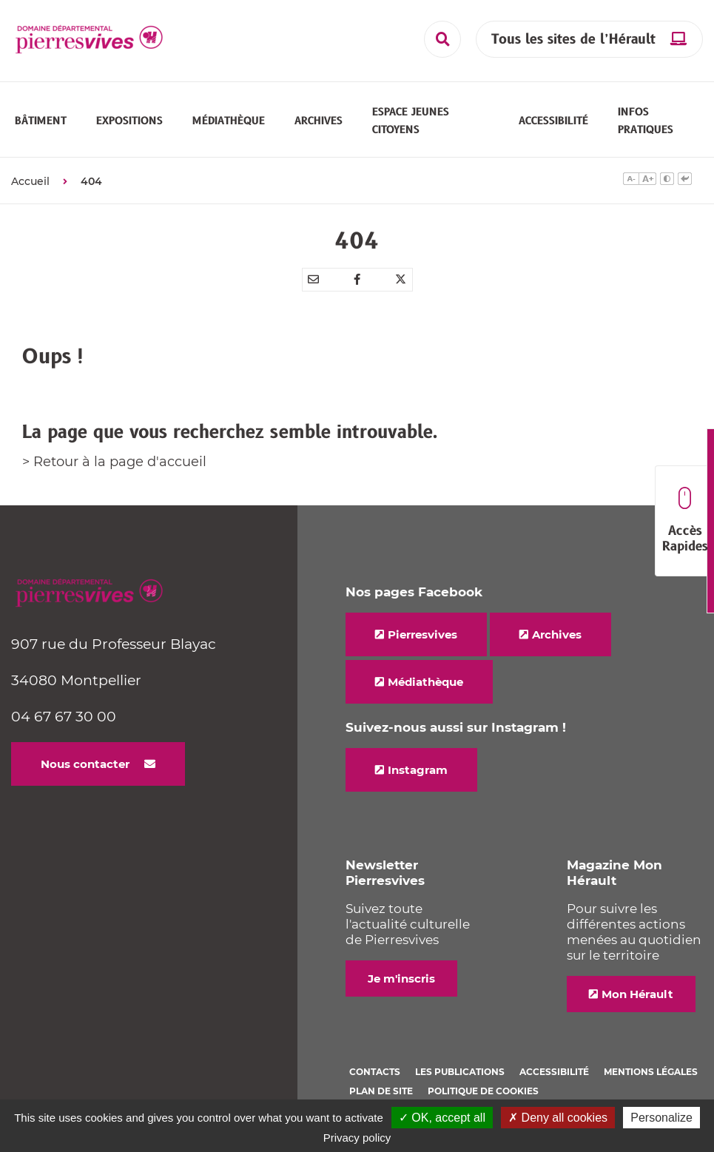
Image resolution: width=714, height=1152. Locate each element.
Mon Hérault (637, 994)
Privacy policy (357, 1137)
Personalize (661, 1117)
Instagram (418, 770)
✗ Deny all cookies (557, 1117)
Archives (557, 634)
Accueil (30, 181)
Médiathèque (425, 682)
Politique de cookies (483, 1091)
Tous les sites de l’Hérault (573, 39)
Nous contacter (85, 764)
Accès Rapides (685, 521)
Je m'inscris (401, 978)
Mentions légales (651, 1071)
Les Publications (460, 1071)
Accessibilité (554, 1071)
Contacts (374, 1071)
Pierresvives (422, 634)
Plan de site (381, 1091)
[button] (40, 120)
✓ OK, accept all (442, 1117)
